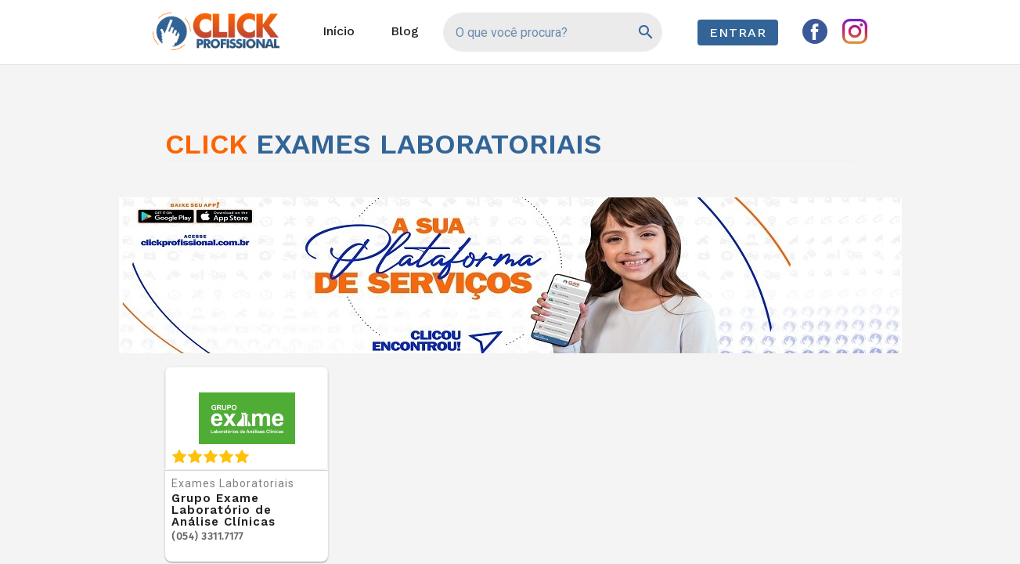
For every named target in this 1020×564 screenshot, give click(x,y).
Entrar (737, 32)
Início (339, 31)
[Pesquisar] (644, 32)
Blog (405, 31)
